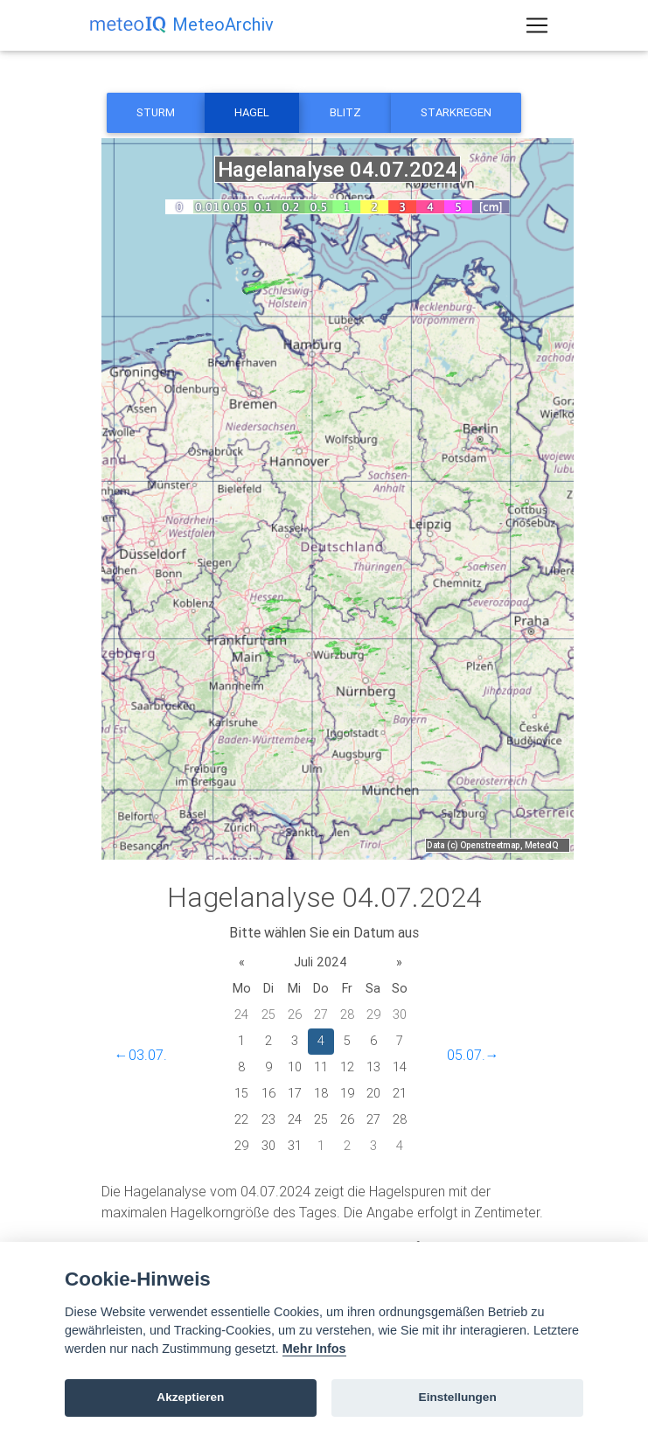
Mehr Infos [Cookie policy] (314, 1349)
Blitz (345, 112)
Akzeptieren (190, 1397)
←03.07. (141, 1054)
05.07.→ (473, 1054)
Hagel (251, 112)
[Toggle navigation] (537, 28)
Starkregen (456, 112)
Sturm (155, 112)
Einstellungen (458, 1397)
